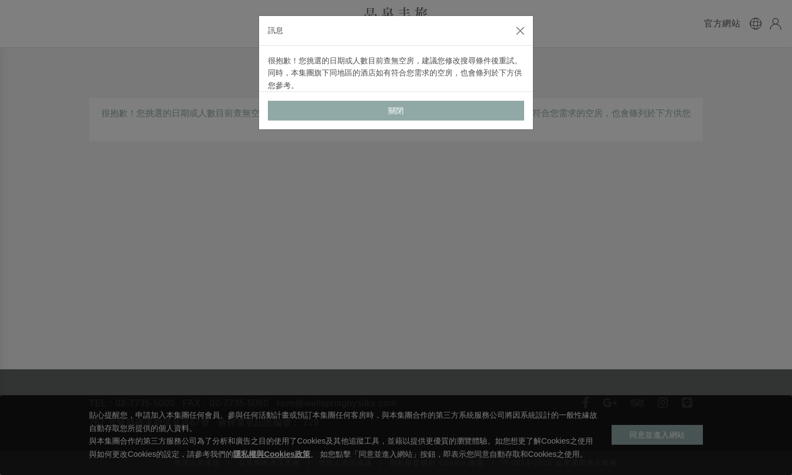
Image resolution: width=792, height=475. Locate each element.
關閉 (396, 110)
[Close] (520, 31)
